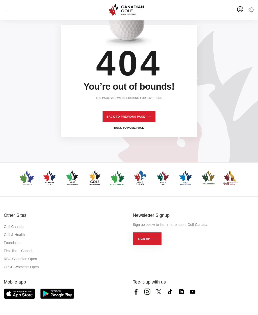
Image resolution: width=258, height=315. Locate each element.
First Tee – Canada (19, 251)
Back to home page (129, 127)
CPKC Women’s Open (21, 267)
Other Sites (15, 215)
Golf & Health (14, 235)
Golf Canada (14, 227)
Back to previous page (126, 116)
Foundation (12, 243)
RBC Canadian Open (20, 259)
